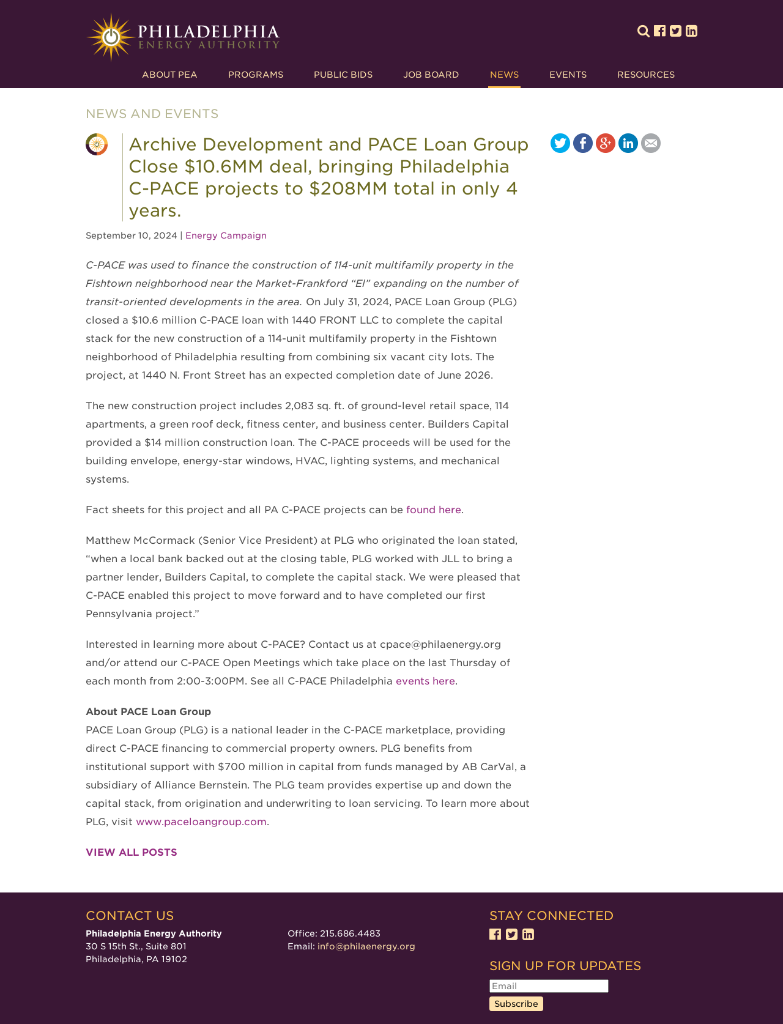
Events (568, 75)
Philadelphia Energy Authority (183, 37)
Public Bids (343, 75)
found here (433, 510)
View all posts (131, 852)
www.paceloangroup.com (201, 822)
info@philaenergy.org (366, 946)
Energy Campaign (226, 235)
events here (425, 681)
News (504, 75)
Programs (255, 75)
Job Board (431, 75)
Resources (646, 75)
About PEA (170, 75)
